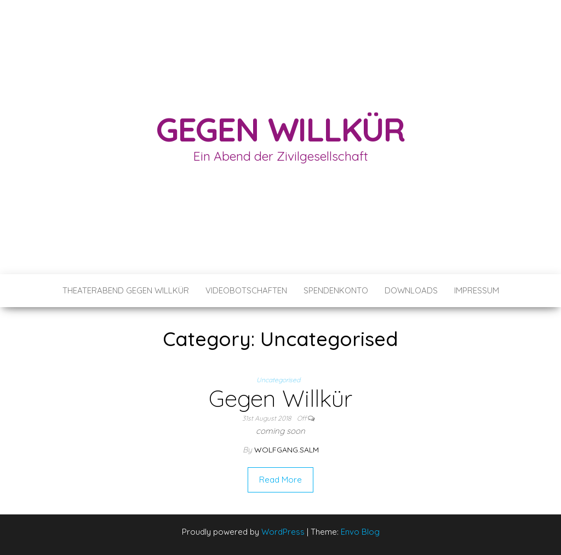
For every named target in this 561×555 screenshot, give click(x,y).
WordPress (283, 531)
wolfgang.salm (286, 450)
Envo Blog (360, 531)
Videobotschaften (246, 290)
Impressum (476, 290)
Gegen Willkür (280, 129)
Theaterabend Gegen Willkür (125, 290)
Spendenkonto (336, 290)
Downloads (411, 290)
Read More (280, 479)
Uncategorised (278, 380)
